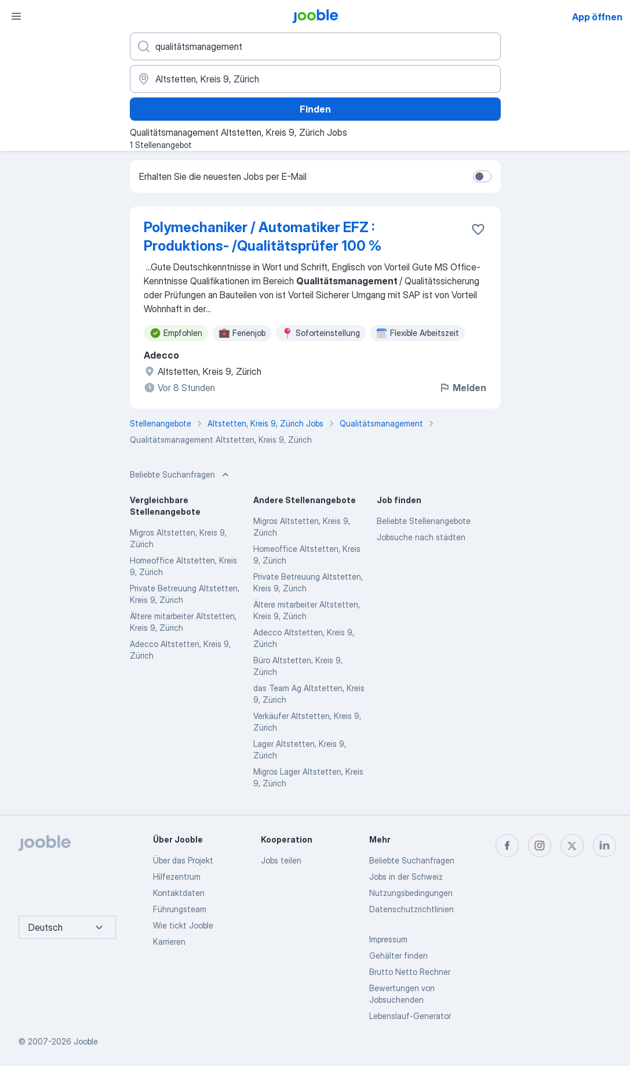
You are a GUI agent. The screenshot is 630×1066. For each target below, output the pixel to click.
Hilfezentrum (177, 876)
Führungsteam (179, 909)
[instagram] (539, 845)
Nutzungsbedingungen (411, 893)
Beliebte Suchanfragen (411, 860)
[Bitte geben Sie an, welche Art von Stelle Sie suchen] (315, 46)
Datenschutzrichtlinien (411, 909)
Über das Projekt (183, 860)
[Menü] (16, 16)
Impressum (388, 939)
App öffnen (597, 17)
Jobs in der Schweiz (406, 876)
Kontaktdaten (179, 893)
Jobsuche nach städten (421, 537)
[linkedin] (604, 845)
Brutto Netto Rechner (409, 972)
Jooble (86, 1041)
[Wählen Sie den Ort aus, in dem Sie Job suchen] (315, 79)
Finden (315, 109)
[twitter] (572, 845)
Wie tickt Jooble (183, 925)
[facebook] (507, 845)
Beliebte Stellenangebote (424, 521)
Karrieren (169, 941)
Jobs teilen (281, 860)
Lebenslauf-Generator (410, 1016)
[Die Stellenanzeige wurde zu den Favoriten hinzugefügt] (478, 229)
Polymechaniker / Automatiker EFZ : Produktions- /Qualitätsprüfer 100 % (262, 236)
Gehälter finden (398, 955)
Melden (462, 387)
